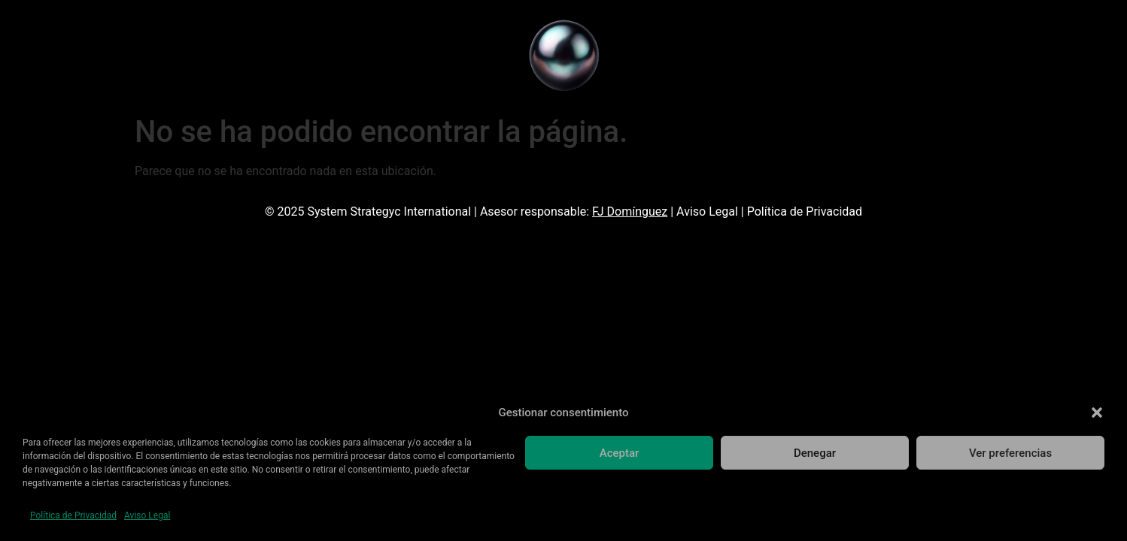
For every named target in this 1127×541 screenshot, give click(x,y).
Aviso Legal (147, 515)
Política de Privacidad (73, 515)
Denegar (815, 453)
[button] (1096, 412)
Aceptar (619, 453)
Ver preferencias (1010, 453)
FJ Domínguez (629, 211)
